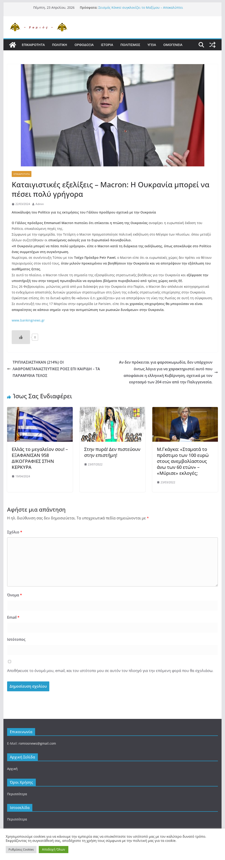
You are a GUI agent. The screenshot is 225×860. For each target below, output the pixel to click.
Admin (40, 204)
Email (13, 617)
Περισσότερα (17, 794)
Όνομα (14, 595)
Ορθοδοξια (84, 45)
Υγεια (151, 45)
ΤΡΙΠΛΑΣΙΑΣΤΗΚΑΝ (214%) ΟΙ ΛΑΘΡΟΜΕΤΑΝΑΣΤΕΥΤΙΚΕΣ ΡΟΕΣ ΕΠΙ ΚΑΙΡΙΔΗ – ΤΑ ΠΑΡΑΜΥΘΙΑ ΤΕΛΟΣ (53, 369)
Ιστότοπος (16, 639)
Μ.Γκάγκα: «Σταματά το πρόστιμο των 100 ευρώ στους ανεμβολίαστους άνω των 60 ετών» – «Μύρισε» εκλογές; (183, 461)
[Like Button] (21, 337)
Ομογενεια (172, 45)
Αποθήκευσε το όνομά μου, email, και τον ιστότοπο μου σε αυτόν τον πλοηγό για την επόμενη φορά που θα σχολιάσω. (110, 670)
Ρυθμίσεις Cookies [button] (21, 849)
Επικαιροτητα (33, 45)
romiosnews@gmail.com (37, 743)
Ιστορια (107, 45)
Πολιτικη (59, 45)
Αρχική (12, 768)
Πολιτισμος (130, 45)
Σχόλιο (14, 532)
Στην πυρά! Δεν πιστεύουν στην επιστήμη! (112, 452)
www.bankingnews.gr (28, 320)
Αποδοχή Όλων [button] (53, 849)
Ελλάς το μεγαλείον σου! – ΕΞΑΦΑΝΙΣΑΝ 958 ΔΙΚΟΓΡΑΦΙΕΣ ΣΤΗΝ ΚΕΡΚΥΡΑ (40, 458)
